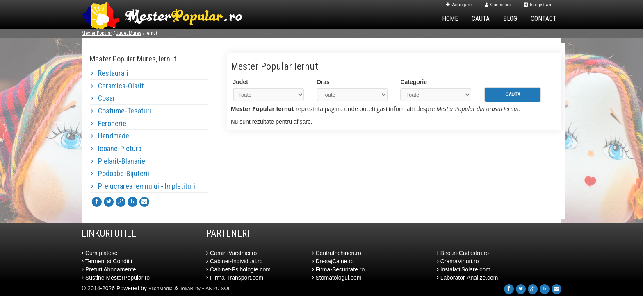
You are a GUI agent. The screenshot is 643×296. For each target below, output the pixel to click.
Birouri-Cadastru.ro (463, 253)
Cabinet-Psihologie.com (238, 269)
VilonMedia (160, 288)
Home (450, 19)
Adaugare (459, 4)
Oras (323, 82)
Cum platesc (99, 253)
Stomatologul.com (337, 277)
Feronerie (108, 123)
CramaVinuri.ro (458, 261)
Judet (240, 82)
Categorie (413, 82)
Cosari (104, 98)
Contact (543, 19)
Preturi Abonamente (109, 269)
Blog (510, 19)
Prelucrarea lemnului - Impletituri (143, 186)
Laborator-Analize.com (467, 277)
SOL (226, 288)
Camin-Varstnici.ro (231, 253)
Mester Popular (97, 33)
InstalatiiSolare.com (463, 269)
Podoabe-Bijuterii (120, 173)
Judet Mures (128, 33)
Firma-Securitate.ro (338, 269)
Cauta (481, 19)
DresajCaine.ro (333, 261)
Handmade (110, 135)
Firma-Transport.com (234, 277)
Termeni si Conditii (107, 261)
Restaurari (109, 73)
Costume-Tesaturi (121, 110)
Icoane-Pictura (116, 148)
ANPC (212, 288)
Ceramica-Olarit (117, 85)
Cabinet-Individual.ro (234, 261)
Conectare (498, 4)
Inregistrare (538, 4)
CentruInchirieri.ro (336, 253)
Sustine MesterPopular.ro (116, 277)
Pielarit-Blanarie (118, 161)
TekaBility (190, 288)
